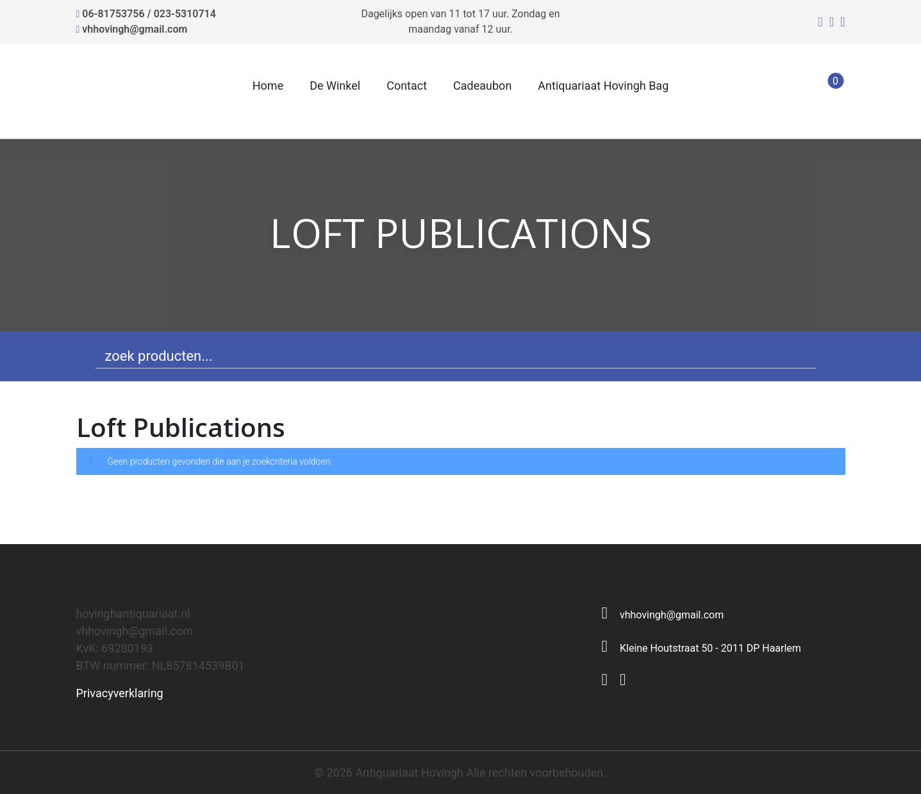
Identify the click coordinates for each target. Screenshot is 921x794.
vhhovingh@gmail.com (134, 29)
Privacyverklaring (119, 693)
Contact (406, 85)
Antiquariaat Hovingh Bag (603, 85)
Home (268, 85)
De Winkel (335, 85)
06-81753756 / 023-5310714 (149, 14)
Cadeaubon (482, 85)
